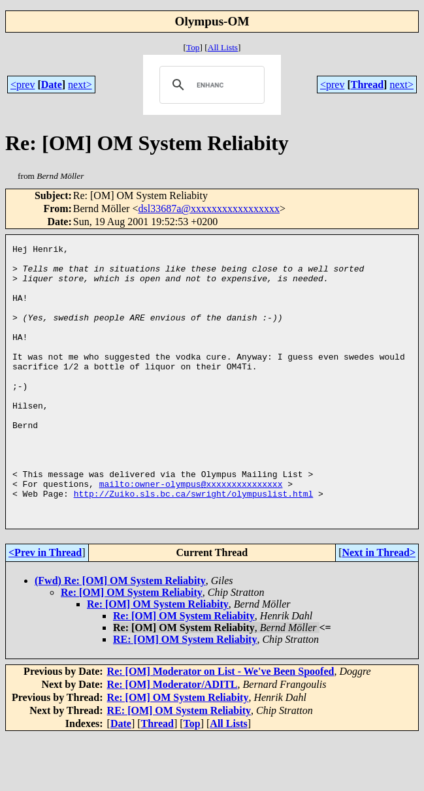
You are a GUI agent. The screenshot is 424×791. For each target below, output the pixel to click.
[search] (210, 85)
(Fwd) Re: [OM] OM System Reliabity (120, 635)
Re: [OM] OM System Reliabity (132, 647)
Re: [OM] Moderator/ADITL (172, 739)
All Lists (223, 47)
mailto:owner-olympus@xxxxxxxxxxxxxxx (191, 532)
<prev (22, 84)
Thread (367, 84)
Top (193, 47)
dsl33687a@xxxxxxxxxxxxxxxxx (209, 208)
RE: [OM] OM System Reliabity (185, 694)
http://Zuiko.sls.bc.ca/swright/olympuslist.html (194, 544)
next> (80, 84)
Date (51, 84)
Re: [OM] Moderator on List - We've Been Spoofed (220, 726)
